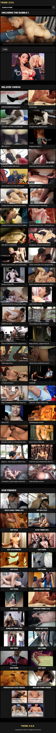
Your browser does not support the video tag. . (28, 31)
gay (6, 49)
